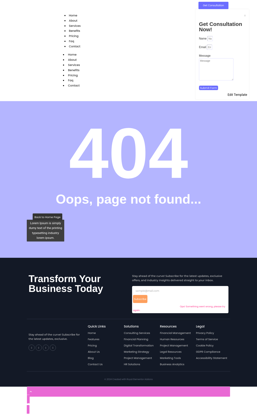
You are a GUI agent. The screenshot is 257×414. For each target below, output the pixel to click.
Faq (71, 41)
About (73, 21)
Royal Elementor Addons (140, 379)
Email (203, 47)
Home (73, 15)
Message (205, 55)
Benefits (74, 31)
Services (75, 26)
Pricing (74, 36)
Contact (74, 46)
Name (203, 38)
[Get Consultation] (213, 5)
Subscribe (140, 299)
